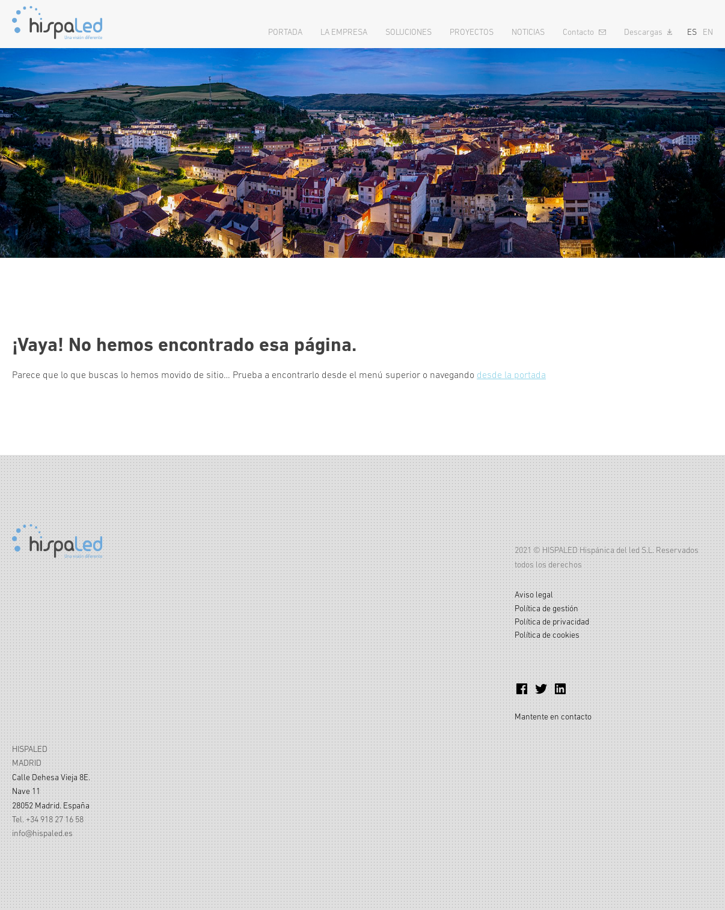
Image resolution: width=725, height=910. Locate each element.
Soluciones (408, 32)
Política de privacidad (552, 621)
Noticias (528, 32)
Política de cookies (547, 635)
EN (708, 32)
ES (692, 32)
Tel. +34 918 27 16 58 (48, 819)
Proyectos (472, 32)
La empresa (343, 32)
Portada (285, 32)
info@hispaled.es (42, 833)
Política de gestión (546, 608)
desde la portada (511, 374)
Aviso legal (534, 594)
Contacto (578, 32)
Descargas (643, 32)
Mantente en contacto (553, 716)
